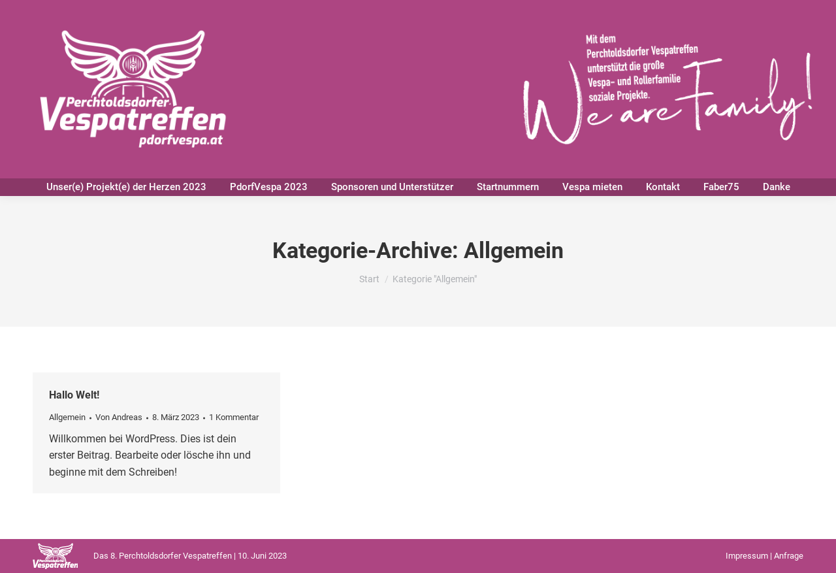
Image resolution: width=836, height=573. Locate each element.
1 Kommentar (234, 417)
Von (118, 417)
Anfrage (788, 556)
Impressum (747, 556)
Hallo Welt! (74, 395)
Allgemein (67, 417)
